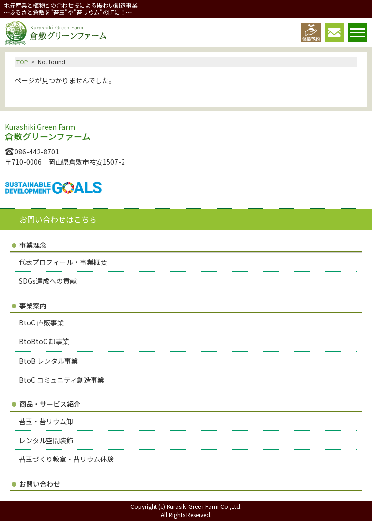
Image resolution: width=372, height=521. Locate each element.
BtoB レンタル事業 (48, 361)
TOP (22, 62)
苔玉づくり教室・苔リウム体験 (66, 459)
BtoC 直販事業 (41, 322)
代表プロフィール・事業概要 (63, 262)
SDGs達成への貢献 (48, 281)
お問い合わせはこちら (58, 219)
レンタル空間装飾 (46, 440)
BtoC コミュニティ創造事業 (61, 379)
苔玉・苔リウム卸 (46, 421)
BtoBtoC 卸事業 (44, 341)
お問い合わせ (39, 484)
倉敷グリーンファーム (55, 33)
